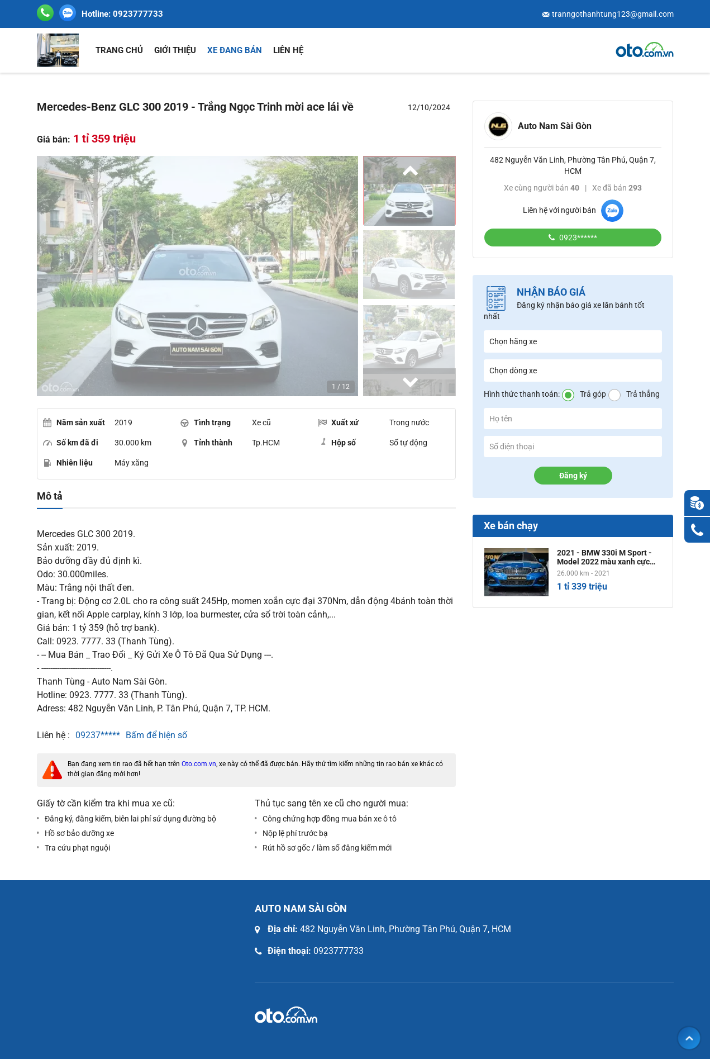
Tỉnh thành (206, 442)
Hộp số (337, 442)
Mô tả (50, 496)
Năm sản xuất (74, 422)
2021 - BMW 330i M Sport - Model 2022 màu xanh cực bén (604, 557)
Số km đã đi (70, 442)
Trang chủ (119, 50)
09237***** (97, 735)
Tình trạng (205, 422)
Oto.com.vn (199, 764)
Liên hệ (288, 50)
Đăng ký (573, 475)
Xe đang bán (234, 50)
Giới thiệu (175, 50)
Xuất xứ (338, 422)
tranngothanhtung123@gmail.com (613, 14)
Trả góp (593, 394)
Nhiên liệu (68, 462)
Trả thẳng (643, 394)
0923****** (577, 237)
